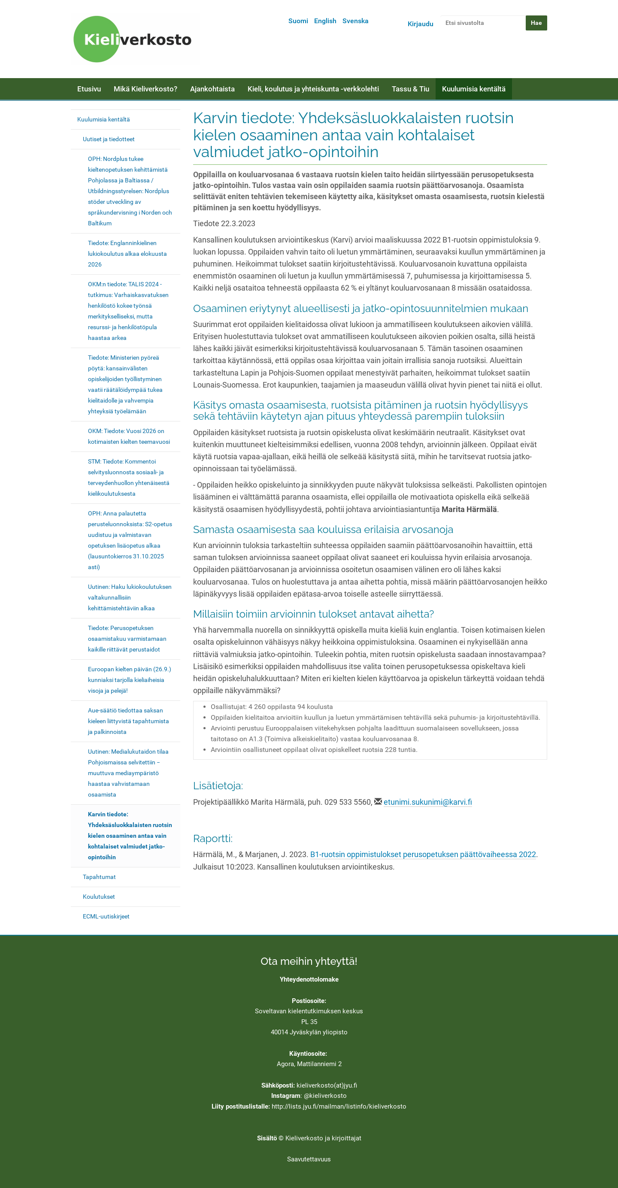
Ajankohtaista (212, 89)
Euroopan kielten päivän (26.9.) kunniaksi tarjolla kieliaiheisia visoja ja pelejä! (129, 680)
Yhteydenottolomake (309, 979)
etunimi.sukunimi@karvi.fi (428, 802)
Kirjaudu (420, 24)
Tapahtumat (99, 876)
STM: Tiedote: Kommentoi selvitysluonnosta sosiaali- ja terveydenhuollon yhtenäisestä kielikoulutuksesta (129, 477)
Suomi (298, 21)
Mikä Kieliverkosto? (145, 89)
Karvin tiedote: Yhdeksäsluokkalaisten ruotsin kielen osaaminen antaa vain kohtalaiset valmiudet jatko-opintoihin (130, 836)
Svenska (355, 21)
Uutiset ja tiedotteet (109, 139)
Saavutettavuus (309, 1159)
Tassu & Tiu (410, 89)
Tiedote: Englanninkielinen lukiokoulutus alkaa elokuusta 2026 (127, 253)
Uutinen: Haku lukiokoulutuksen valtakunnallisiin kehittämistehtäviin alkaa (130, 597)
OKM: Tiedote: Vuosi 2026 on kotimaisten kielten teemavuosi (129, 436)
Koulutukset (99, 896)
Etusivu (89, 89)
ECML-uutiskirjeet (106, 916)
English (325, 21)
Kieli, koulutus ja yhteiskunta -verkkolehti (313, 89)
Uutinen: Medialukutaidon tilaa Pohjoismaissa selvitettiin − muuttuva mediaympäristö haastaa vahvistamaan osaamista (128, 773)
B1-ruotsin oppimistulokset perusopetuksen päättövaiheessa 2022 (423, 854)
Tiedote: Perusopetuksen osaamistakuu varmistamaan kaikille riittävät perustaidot (127, 638)
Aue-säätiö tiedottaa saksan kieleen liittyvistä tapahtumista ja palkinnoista (128, 721)
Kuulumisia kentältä (474, 89)
